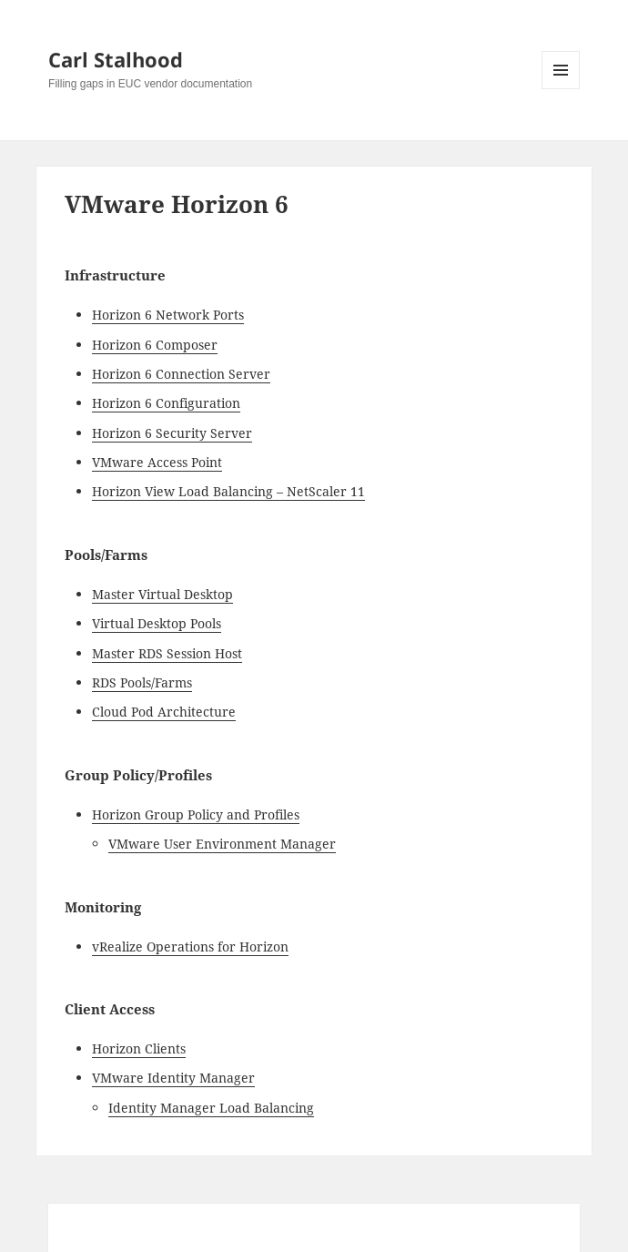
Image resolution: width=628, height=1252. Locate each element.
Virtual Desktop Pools (156, 623)
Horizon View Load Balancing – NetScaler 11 (228, 491)
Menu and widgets (561, 88)
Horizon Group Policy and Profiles (195, 814)
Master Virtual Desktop (162, 594)
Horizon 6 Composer (155, 344)
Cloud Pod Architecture (164, 711)
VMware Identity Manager (173, 1077)
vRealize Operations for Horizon (190, 946)
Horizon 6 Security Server (172, 433)
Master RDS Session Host (167, 653)
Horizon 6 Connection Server (181, 373)
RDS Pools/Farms (142, 682)
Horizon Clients (139, 1048)
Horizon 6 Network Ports (168, 314)
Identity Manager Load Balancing (211, 1107)
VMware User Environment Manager (222, 843)
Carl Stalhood (115, 59)
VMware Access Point (157, 462)
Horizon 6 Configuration (166, 403)
